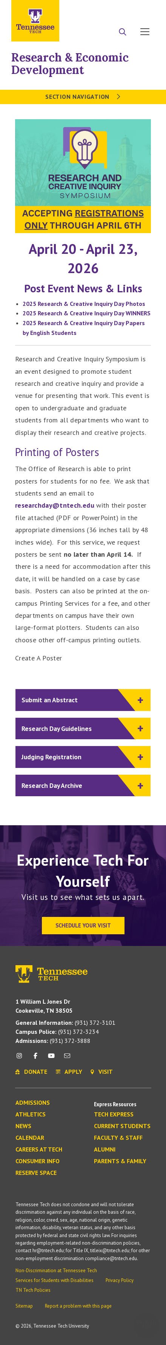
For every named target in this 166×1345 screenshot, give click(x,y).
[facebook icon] (35, 1058)
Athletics (30, 1114)
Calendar (29, 1138)
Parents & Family (120, 1161)
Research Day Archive (78, 786)
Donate (114, 8)
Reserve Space (36, 1173)
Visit (142, 8)
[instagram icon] (21, 1058)
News (23, 1126)
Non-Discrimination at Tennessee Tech (56, 1270)
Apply (85, 8)
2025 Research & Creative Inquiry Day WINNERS (87, 313)
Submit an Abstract (78, 700)
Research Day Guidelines (78, 729)
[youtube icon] (51, 1058)
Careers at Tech (38, 1149)
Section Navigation (82, 96)
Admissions (32, 1102)
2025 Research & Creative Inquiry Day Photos (84, 303)
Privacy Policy (120, 1280)
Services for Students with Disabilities (54, 1280)
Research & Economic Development (70, 63)
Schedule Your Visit (83, 925)
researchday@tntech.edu (54, 505)
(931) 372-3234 (57, 1031)
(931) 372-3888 (53, 1040)
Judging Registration (78, 757)
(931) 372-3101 (65, 1022)
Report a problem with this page (78, 1306)
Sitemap (24, 1306)
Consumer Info (37, 1161)
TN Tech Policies (33, 1290)
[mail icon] (67, 1058)
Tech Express (114, 1114)
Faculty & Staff (118, 1138)
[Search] (122, 32)
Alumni (104, 1149)
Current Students (122, 1126)
